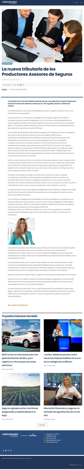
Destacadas (75, 321)
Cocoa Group (79, 465)
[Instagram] (8, 450)
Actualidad (7, 63)
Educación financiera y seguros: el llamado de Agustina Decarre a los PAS (62, 412)
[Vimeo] (11, 450)
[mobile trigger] (80, 2)
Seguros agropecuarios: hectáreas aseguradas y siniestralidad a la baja (20, 412)
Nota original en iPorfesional (18, 305)
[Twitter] (5, 450)
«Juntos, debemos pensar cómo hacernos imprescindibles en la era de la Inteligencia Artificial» (62, 358)
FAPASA (4, 89)
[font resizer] (77, 2)
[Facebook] (3, 450)
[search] (73, 2)
